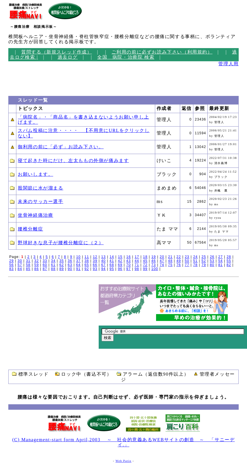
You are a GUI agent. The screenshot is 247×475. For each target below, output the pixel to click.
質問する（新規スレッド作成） (56, 52)
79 (203, 265)
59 (36, 265)
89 (61, 269)
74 (162, 265)
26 (212, 257)
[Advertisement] (25, 79)
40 (103, 261)
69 (120, 265)
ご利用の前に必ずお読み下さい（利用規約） (162, 52)
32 (36, 261)
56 (11, 265)
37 (78, 261)
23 (187, 257)
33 (45, 261)
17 (137, 257)
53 (212, 261)
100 (154, 269)
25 (204, 257)
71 (137, 265)
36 (70, 261)
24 (195, 257)
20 (162, 257)
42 (120, 261)
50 (187, 261)
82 (229, 265)
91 (78, 269)
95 (112, 269)
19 (153, 257)
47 (162, 261)
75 (170, 265)
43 (128, 261)
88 (53, 269)
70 (128, 265)
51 (195, 261)
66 (95, 265)
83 (11, 269)
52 (203, 261)
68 (112, 265)
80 (212, 265)
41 (112, 261)
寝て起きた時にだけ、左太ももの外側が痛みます (73, 160)
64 (78, 265)
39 (95, 261)
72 (145, 265)
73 (153, 265)
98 (137, 269)
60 (45, 265)
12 (95, 257)
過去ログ (68, 57)
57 (19, 265)
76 (178, 265)
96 (120, 269)
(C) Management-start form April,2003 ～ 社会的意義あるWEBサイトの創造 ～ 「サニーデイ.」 (123, 442)
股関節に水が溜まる (40, 188)
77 (187, 265)
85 (28, 269)
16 (128, 257)
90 (70, 269)
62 (61, 265)
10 (78, 257)
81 (220, 265)
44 (137, 261)
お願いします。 (35, 174)
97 (128, 269)
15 (120, 257)
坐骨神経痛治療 (35, 215)
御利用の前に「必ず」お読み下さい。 (61, 146)
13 (103, 257)
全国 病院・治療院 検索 (125, 57)
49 (178, 261)
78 (195, 265)
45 (145, 261)
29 (11, 261)
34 (53, 261)
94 (103, 269)
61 (53, 265)
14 (112, 257)
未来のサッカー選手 (40, 201)
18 (145, 257)
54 (220, 261)
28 (229, 257)
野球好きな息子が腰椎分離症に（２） (61, 242)
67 (103, 265)
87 (45, 269)
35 (61, 261)
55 (229, 261)
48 (170, 261)
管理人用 (228, 63)
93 (95, 269)
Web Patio (124, 460)
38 (86, 261)
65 (86, 265)
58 (28, 265)
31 (28, 261)
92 (86, 269)
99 (145, 269)
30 (19, 261)
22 (178, 257)
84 (19, 269)
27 (220, 257)
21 (170, 257)
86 (36, 269)
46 (153, 261)
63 (70, 265)
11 (87, 257)
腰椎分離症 (30, 228)
